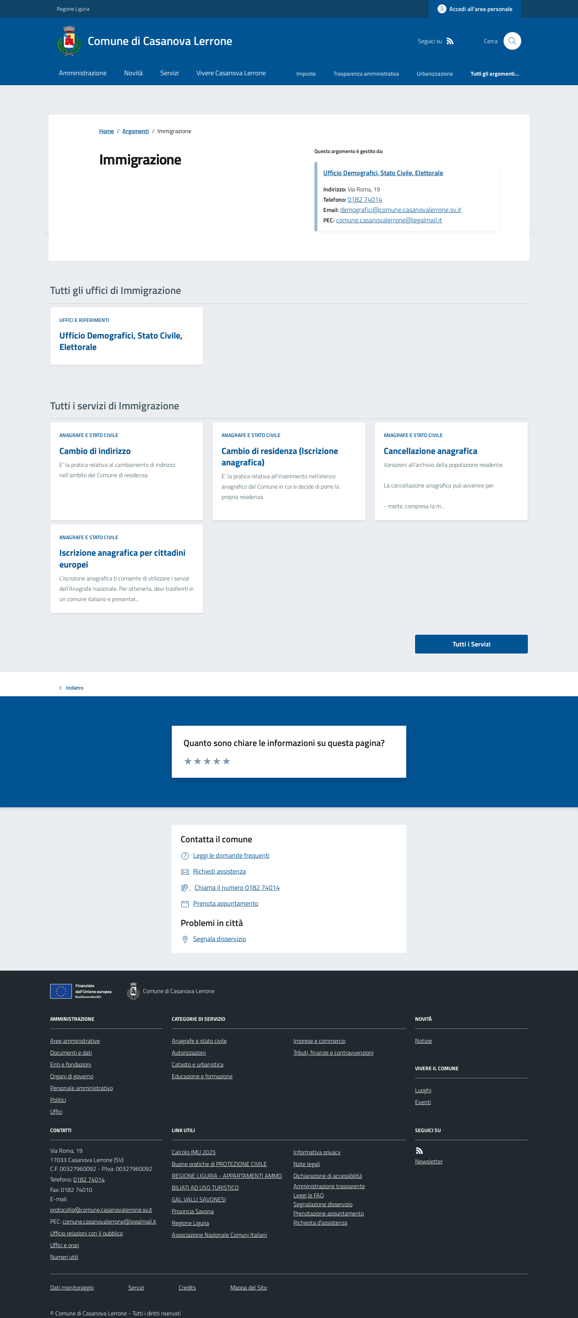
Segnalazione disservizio (322, 1204)
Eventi (423, 1101)
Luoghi (423, 1090)
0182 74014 (365, 199)
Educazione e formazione (202, 1076)
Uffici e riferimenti (84, 320)
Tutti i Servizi (472, 644)
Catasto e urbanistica (197, 1064)
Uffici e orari (64, 1245)
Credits (187, 1287)
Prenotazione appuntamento (328, 1213)
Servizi (169, 73)
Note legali (306, 1163)
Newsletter (429, 1161)
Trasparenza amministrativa (366, 73)
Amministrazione (83, 73)
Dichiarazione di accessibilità (327, 1175)
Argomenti (135, 130)
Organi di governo (71, 1076)
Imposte (306, 73)
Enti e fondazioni (70, 1064)
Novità (133, 73)
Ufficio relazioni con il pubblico (86, 1233)
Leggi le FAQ (308, 1195)
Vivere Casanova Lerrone (231, 73)
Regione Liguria (73, 9)
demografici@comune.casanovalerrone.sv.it (400, 210)
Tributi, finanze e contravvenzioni (333, 1052)
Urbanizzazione (435, 73)
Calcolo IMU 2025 (194, 1152)
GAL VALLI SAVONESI (199, 1199)
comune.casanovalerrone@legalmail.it (389, 220)
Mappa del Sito (248, 1287)
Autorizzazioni (189, 1052)
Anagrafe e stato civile (88, 435)
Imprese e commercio (319, 1040)
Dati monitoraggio (72, 1287)
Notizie (423, 1040)
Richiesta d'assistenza (320, 1222)
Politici (58, 1099)
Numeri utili (64, 1256)
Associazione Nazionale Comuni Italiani (219, 1234)
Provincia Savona (193, 1211)
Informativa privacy (317, 1152)
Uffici (56, 1111)
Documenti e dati (71, 1052)
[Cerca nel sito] (509, 41)
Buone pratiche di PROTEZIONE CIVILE (219, 1163)
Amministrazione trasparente (329, 1186)
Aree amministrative (75, 1040)
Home (106, 130)
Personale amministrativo (81, 1087)
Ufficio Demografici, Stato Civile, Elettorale (383, 173)
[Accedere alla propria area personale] (475, 9)
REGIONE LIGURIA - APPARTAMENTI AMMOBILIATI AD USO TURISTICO (227, 1181)
